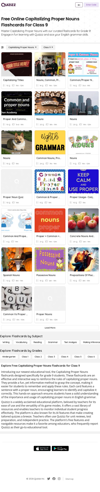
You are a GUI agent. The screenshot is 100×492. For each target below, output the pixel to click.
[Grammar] (52, 342)
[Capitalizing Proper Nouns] (22, 47)
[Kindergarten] (9, 356)
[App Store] (42, 448)
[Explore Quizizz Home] (8, 5)
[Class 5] (78, 356)
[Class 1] (25, 356)
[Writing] (6, 342)
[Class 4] (65, 356)
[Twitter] (48, 478)
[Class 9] (48, 47)
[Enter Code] (91, 4)
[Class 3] (51, 356)
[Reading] (37, 342)
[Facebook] (53, 478)
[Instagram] (59, 478)
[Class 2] (38, 356)
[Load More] (50, 327)
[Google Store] (60, 448)
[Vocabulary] (21, 342)
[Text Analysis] (70, 342)
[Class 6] (91, 356)
